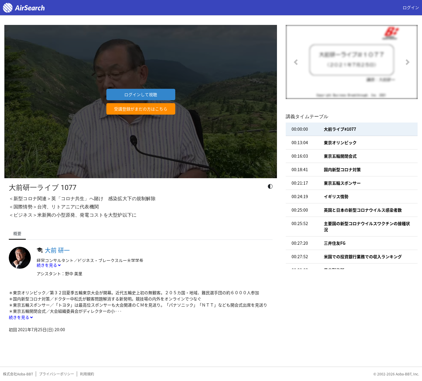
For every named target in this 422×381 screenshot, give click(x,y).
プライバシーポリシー (56, 374)
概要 (17, 233)
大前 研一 (57, 250)
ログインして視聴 (140, 94)
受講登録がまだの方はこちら (140, 109)
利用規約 (87, 374)
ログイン (411, 7)
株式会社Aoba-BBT (18, 374)
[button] (296, 62)
